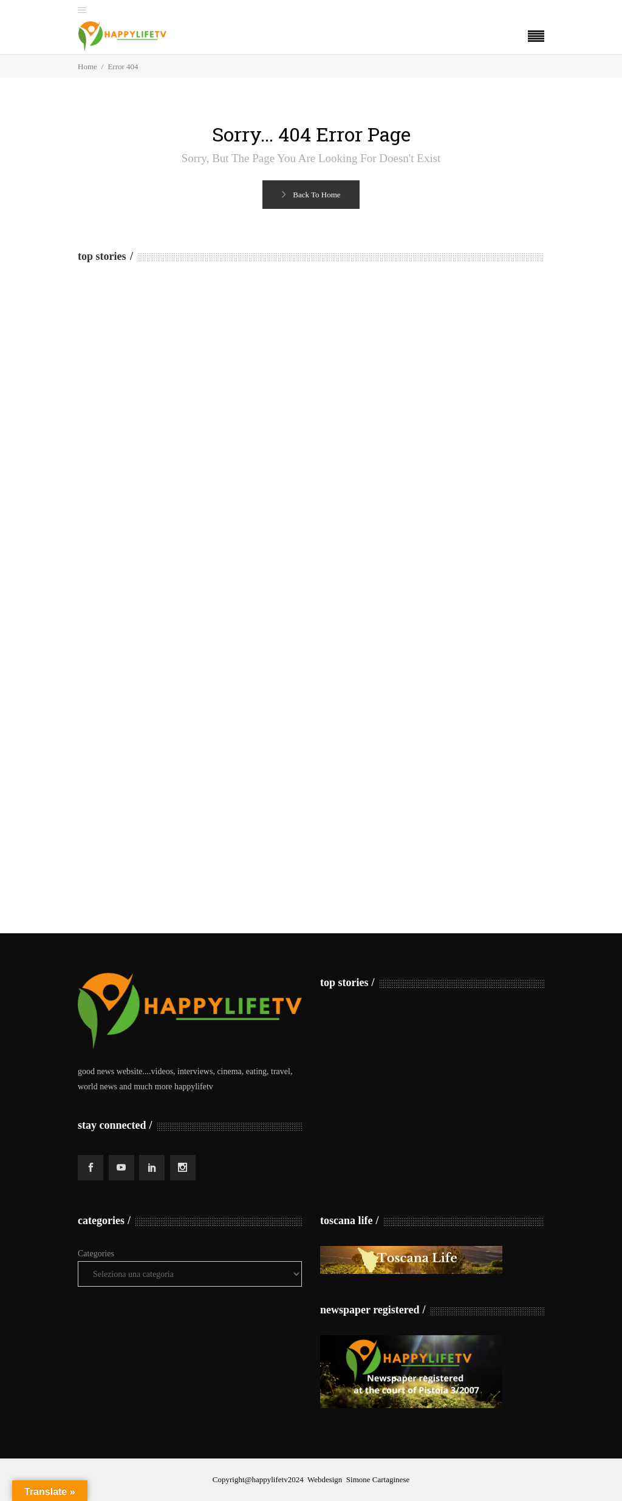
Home (87, 66)
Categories (96, 1253)
